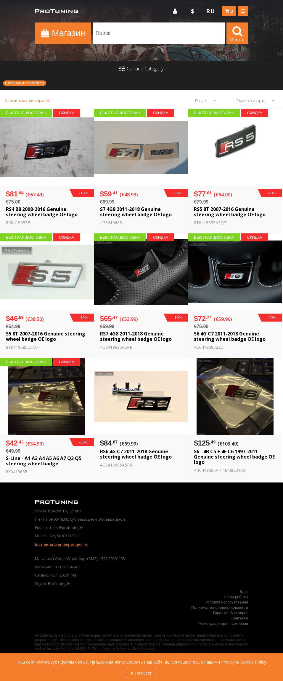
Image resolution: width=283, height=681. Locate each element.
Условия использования (226, 602)
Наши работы (236, 597)
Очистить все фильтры (26, 100)
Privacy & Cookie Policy (243, 662)
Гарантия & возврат (230, 613)
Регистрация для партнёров (223, 623)
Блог (244, 591)
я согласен (141, 673)
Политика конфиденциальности (219, 607)
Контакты (239, 618)
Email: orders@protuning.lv (59, 527)
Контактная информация (62, 545)
